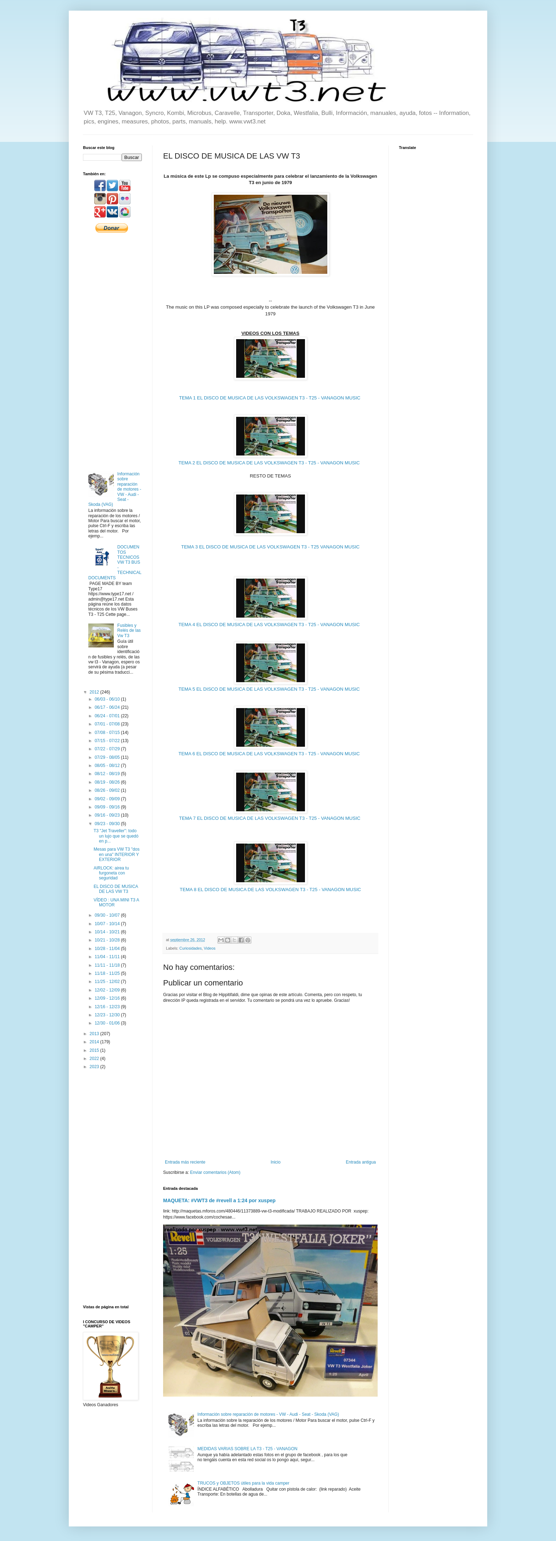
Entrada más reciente (185, 1162)
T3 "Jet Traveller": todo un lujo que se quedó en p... (116, 836)
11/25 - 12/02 (108, 981)
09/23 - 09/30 (108, 823)
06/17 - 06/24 (108, 707)
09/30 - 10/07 (108, 915)
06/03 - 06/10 (108, 699)
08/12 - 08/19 (108, 773)
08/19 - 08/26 (108, 782)
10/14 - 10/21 (108, 931)
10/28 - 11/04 (108, 948)
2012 (95, 692)
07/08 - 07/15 (108, 732)
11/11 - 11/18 (108, 965)
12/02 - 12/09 (108, 990)
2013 (95, 1033)
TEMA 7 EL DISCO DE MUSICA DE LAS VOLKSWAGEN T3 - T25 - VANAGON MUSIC (270, 818)
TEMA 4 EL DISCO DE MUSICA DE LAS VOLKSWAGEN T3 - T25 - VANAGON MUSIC (269, 624)
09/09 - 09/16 (108, 807)
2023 (95, 1066)
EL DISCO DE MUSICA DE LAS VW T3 (116, 889)
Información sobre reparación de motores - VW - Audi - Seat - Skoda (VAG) (268, 1414)
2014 (95, 1041)
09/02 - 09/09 (108, 798)
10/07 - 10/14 (108, 923)
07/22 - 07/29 (108, 748)
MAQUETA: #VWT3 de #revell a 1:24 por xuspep (219, 1200)
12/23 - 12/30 (108, 1014)
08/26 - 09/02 (108, 790)
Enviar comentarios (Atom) (215, 1172)
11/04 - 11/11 (108, 956)
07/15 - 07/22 (108, 740)
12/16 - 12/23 (108, 1006)
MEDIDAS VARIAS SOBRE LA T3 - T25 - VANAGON (248, 1448)
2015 (95, 1050)
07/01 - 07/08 (108, 724)
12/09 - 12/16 (108, 998)
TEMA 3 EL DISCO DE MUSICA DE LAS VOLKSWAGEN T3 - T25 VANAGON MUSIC (270, 546)
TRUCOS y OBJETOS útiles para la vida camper (243, 1483)
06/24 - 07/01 (108, 715)
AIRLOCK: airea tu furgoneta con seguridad (111, 873)
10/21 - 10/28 (108, 940)
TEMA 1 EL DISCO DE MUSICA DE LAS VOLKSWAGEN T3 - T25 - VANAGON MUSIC (270, 398)
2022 (95, 1058)
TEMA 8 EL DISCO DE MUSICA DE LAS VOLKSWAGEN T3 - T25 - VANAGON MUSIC (270, 889)
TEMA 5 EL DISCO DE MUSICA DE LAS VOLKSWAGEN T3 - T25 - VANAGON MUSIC (269, 689)
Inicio (275, 1162)
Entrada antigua (361, 1162)
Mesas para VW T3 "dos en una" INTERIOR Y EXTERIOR (116, 854)
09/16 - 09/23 (108, 815)
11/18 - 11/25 (108, 973)
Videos (210, 948)
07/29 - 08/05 (108, 757)
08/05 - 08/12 (108, 765)
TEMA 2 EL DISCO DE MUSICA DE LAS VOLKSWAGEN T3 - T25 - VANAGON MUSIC (269, 462)
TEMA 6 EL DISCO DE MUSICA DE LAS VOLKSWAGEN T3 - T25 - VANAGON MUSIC (269, 753)
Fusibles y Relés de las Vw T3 (129, 630)
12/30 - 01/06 (108, 1023)
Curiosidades (190, 948)
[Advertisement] (112, 351)
